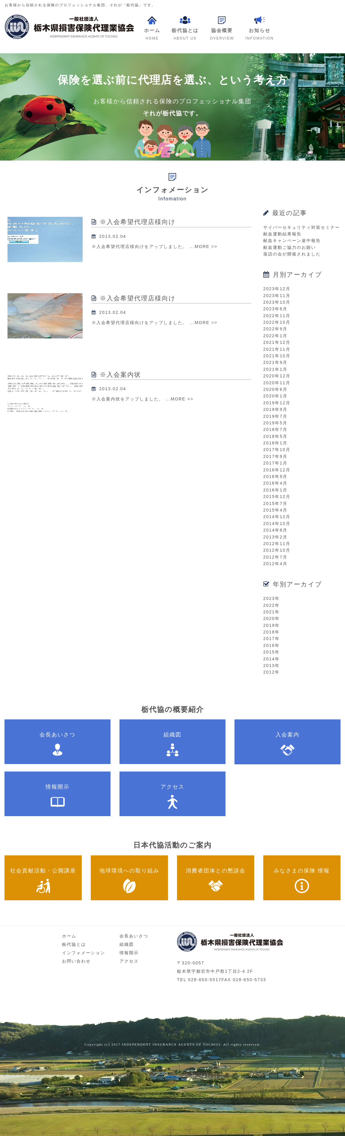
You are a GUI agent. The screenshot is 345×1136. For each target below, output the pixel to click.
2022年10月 (276, 322)
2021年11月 (276, 349)
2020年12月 (276, 375)
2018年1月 (275, 443)
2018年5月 (275, 436)
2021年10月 (276, 355)
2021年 (271, 611)
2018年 (271, 632)
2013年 (271, 665)
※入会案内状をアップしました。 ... (131, 399)
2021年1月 (275, 369)
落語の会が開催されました (292, 254)
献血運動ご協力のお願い (289, 247)
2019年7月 (275, 416)
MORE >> (206, 246)
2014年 (271, 659)
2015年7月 (275, 503)
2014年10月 (276, 523)
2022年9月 (275, 328)
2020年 (271, 618)
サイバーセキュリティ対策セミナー (301, 227)
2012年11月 (276, 543)
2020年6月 (275, 389)
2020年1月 (275, 396)
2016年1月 (275, 490)
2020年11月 (276, 382)
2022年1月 (275, 335)
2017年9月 (275, 456)
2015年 (271, 652)
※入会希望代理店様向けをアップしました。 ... (143, 246)
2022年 (271, 605)
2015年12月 (276, 496)
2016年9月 (275, 476)
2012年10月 (276, 550)
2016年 (271, 645)
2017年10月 (276, 449)
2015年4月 (275, 510)
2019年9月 (275, 409)
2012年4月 (275, 563)
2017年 (271, 638)
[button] (221, 28)
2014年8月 (275, 530)
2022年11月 (276, 315)
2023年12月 (276, 288)
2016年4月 (275, 483)
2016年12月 (276, 470)
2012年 (271, 672)
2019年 (271, 625)
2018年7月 (275, 429)
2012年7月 (275, 557)
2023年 (271, 598)
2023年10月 (276, 302)
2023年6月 (275, 308)
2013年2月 (275, 537)
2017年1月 (275, 463)
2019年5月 (275, 422)
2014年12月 (276, 516)
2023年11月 (276, 295)
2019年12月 (276, 402)
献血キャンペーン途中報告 (292, 240)
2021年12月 (276, 342)
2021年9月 (275, 362)
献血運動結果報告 (282, 234)
